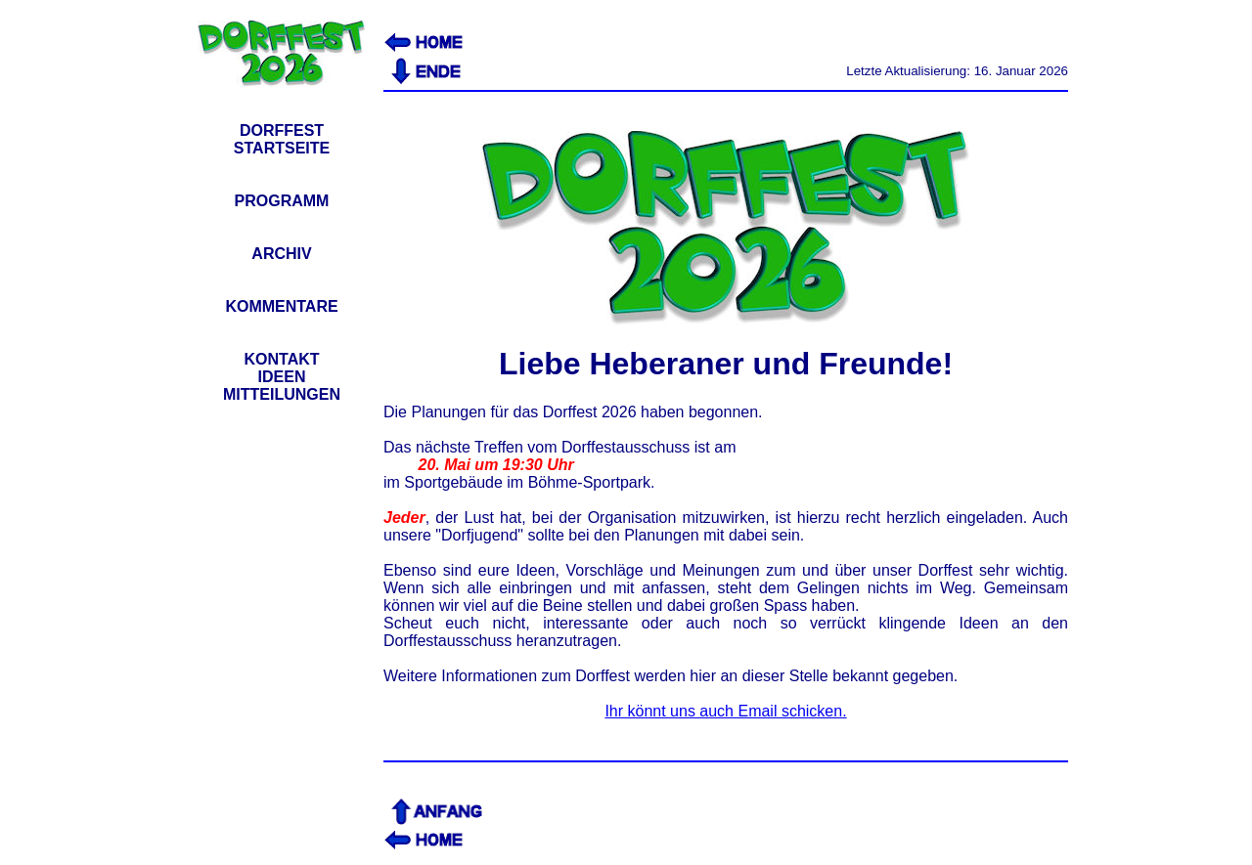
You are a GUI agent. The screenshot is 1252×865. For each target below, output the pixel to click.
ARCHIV (281, 253)
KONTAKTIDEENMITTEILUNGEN (281, 377)
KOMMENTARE (281, 306)
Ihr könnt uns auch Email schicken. (725, 711)
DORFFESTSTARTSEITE (282, 139)
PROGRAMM (282, 201)
